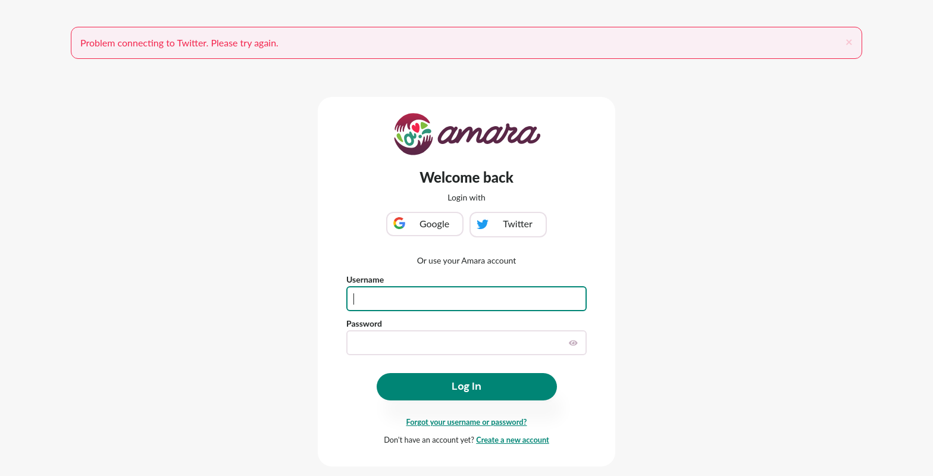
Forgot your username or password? (466, 422)
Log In (466, 386)
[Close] (849, 41)
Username (365, 279)
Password (364, 323)
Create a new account (512, 439)
